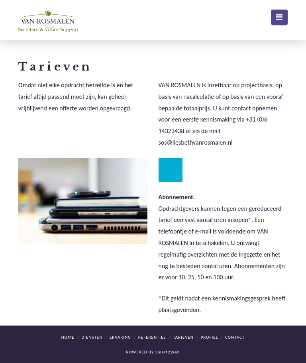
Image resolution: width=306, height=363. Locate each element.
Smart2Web (167, 352)
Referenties (152, 337)
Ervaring (120, 337)
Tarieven (183, 337)
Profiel (209, 337)
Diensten (91, 337)
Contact (235, 337)
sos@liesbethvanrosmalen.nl (196, 142)
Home (68, 337)
